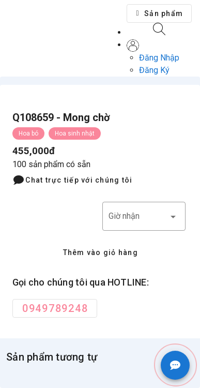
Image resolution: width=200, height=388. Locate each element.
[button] (159, 13)
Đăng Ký (154, 70)
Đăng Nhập (159, 58)
